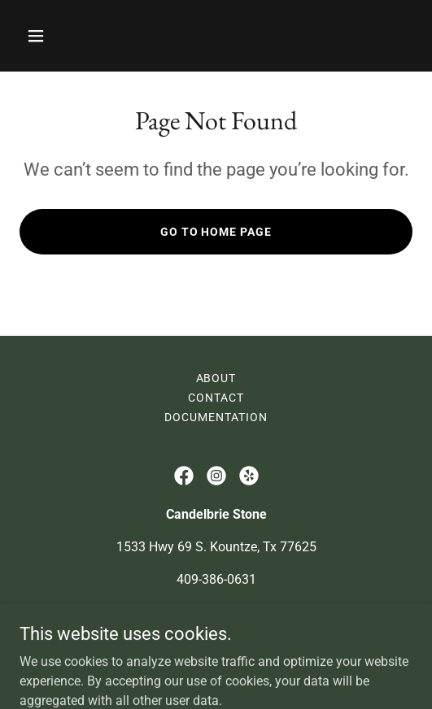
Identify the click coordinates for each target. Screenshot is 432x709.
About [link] (216, 378)
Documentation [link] (216, 417)
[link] (184, 475)
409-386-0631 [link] (216, 579)
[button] (65, 36)
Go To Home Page (216, 231)
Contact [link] (216, 397)
